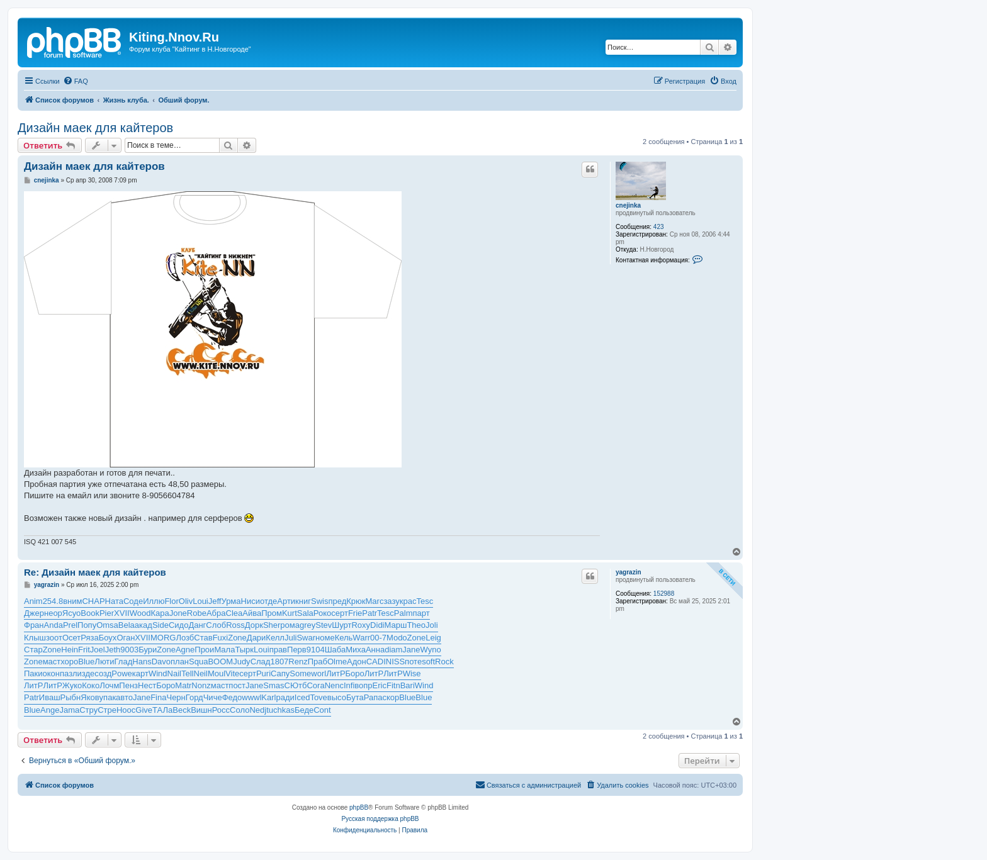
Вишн (201, 710)
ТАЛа (162, 710)
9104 (316, 649)
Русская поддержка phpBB (380, 818)
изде (86, 673)
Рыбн (70, 697)
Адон (356, 661)
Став (203, 637)
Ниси (250, 601)
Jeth (113, 649)
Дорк (254, 625)
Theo (416, 625)
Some (300, 673)
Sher (271, 625)
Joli (432, 625)
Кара (159, 613)
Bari (407, 685)
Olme (337, 661)
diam (393, 649)
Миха (356, 649)
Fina (158, 697)
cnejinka (628, 205)
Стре (107, 710)
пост (236, 685)
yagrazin (628, 572)
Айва (251, 613)
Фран (34, 625)
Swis (319, 601)
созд (102, 673)
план (180, 661)
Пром (271, 613)
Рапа (373, 697)
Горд (194, 697)
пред (337, 601)
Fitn (393, 685)
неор (53, 613)
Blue (86, 661)
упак (107, 697)
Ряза (89, 637)
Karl (268, 697)
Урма (230, 601)
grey (307, 625)
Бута (355, 697)
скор (391, 697)
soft (428, 661)
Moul (216, 673)
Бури (147, 649)
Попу (86, 625)
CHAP (93, 601)
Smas (273, 685)
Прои (204, 649)
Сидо (178, 625)
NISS (395, 661)
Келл (275, 637)
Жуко (72, 685)
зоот (54, 637)
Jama (69, 710)
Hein (69, 649)
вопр (363, 685)
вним (72, 601)
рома (290, 625)
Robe (196, 613)
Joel (97, 649)
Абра (216, 613)
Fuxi (220, 637)
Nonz (200, 685)
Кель (344, 637)
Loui (200, 601)
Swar (305, 637)
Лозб (185, 637)
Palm (403, 613)
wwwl (251, 697)
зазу (391, 601)
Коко (90, 685)
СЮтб (296, 685)
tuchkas (280, 710)
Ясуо (71, 613)
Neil (201, 673)
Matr (183, 685)
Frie (355, 613)
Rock (444, 661)
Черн (175, 697)
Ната (114, 601)
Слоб (216, 625)
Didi (377, 625)
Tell (187, 673)
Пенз (128, 685)
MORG (163, 637)
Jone (178, 613)
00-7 (378, 637)
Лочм (109, 685)
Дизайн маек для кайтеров (95, 128)
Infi (349, 685)
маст (52, 661)
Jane (411, 649)
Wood (140, 613)
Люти (104, 661)
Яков (90, 697)
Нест (147, 685)
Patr (369, 613)
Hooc (125, 710)
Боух (108, 637)
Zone (237, 637)
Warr (361, 637)
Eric (379, 685)
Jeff (215, 601)
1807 (279, 661)
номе (325, 637)
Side (160, 625)
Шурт (341, 625)
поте (413, 661)
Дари (256, 637)
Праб (317, 661)
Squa (198, 661)
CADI (376, 661)
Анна (375, 649)
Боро (355, 673)
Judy (241, 661)
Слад (261, 661)
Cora (315, 685)
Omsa (107, 625)
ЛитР (335, 673)
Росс (221, 710)
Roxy (360, 625)
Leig (433, 637)
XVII (122, 613)
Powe (121, 673)
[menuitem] (75, 81)
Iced (302, 697)
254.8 (53, 601)
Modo (396, 637)
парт (420, 613)
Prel (70, 625)
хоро (69, 661)
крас (408, 601)
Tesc (424, 601)
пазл (68, 673)
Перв (297, 649)
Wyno (430, 649)
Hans (141, 661)
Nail (174, 673)
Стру (88, 710)
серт (339, 613)
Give (143, 710)
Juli (291, 637)
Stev (323, 625)
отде (268, 601)
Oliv (186, 601)
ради (285, 697)
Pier (106, 613)
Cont (321, 710)
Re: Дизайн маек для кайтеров (95, 572)
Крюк (355, 601)
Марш (396, 625)
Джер (34, 613)
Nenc (334, 685)
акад (143, 625)
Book (90, 613)
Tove (318, 697)
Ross (235, 625)
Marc (375, 601)
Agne (185, 649)
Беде (304, 710)
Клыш (35, 637)
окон (51, 673)
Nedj (257, 710)
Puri (263, 673)
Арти (286, 601)
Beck (181, 710)
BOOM (220, 661)
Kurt (289, 613)
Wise (412, 673)
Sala (305, 613)
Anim (33, 601)
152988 (663, 593)
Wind (158, 673)
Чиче (212, 697)
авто (124, 697)
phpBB (358, 807)
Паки (33, 673)
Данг (197, 625)
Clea (234, 613)
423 (658, 226)
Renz (297, 661)
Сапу (280, 673)
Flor (171, 601)
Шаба (335, 649)
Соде (133, 601)
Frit (84, 649)
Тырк (244, 649)
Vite (232, 673)
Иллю (153, 601)
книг (303, 601)
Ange (49, 710)
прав (278, 649)
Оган (125, 637)
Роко (322, 613)
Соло (239, 710)
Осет (71, 637)
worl (318, 673)
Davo (161, 661)
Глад (124, 661)
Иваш (49, 697)
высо (336, 697)
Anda (53, 625)
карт (140, 673)
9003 (129, 649)
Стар (33, 649)
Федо (232, 697)
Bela (126, 625)
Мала (224, 649)
